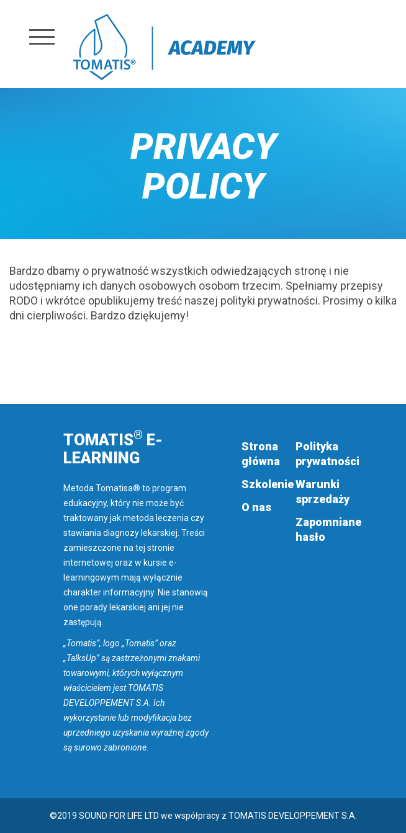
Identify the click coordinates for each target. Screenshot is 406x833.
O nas (256, 507)
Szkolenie (267, 484)
